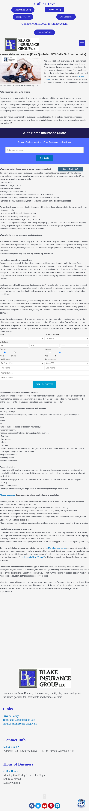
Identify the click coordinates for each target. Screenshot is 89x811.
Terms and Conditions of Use (19, 720)
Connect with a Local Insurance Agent (45, 24)
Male (5, 355)
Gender (3, 350)
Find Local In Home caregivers (20, 724)
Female (14, 355)
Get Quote (44, 159)
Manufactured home (57, 549)
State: (2, 336)
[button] (44, 797)
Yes (50, 355)
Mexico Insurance (7, 496)
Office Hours (10, 772)
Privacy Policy (11, 717)
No (60, 355)
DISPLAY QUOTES (44, 385)
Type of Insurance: (52, 336)
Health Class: (5, 360)
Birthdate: (4, 343)
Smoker (48, 350)
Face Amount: (50, 360)
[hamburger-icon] (82, 44)
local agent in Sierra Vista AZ (33, 558)
